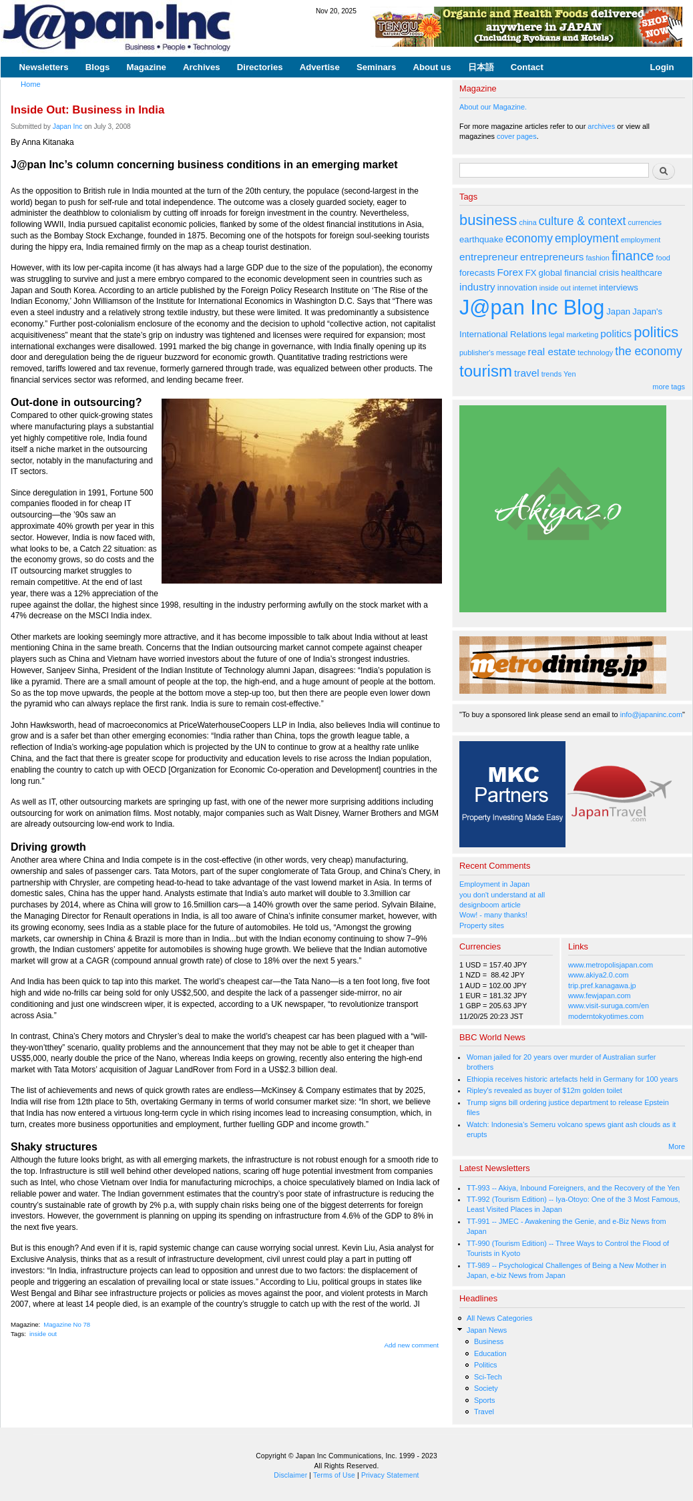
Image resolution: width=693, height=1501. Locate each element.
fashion (598, 258)
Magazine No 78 (66, 1324)
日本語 (481, 67)
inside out (43, 1333)
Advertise (320, 67)
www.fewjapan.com (599, 996)
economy (529, 238)
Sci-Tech (488, 1377)
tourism (485, 371)
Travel (484, 1412)
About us (432, 67)
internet (585, 288)
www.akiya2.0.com (598, 975)
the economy (648, 351)
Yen (569, 374)
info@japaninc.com (651, 714)
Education (490, 1353)
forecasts (477, 273)
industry (477, 286)
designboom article (490, 905)
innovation (517, 287)
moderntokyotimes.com (606, 1016)
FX (531, 273)
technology (595, 353)
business (488, 220)
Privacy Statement (390, 1475)
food (663, 258)
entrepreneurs (552, 256)
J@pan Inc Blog (531, 307)
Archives (201, 67)
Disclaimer (290, 1475)
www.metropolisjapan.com (610, 965)
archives (601, 126)
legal (556, 335)
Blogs (97, 67)
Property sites (481, 925)
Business (488, 1341)
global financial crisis (579, 273)
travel (526, 373)
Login (662, 67)
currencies (645, 222)
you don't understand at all (502, 895)
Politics (485, 1365)
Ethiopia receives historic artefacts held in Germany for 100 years (572, 1079)
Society (486, 1388)
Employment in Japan (494, 884)
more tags (668, 387)
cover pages (517, 136)
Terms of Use (334, 1475)
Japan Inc (68, 126)
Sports (484, 1400)
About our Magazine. (493, 107)
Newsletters (44, 67)
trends (551, 374)
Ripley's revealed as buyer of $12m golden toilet (544, 1090)
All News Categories (500, 1318)
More (676, 1146)
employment (587, 238)
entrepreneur (488, 256)
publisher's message (492, 353)
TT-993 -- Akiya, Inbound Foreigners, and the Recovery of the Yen (573, 1188)
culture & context (582, 221)
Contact (527, 67)
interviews (618, 287)
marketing (582, 335)
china (528, 222)
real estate (552, 351)
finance (633, 255)
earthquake (481, 239)
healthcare (641, 273)
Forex (510, 272)
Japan (618, 311)
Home (31, 84)
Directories (260, 67)
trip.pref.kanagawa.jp (602, 986)
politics (616, 333)
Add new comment (412, 1345)
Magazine (146, 67)
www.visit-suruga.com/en (608, 1006)
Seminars (376, 67)
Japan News (487, 1330)
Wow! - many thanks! (493, 915)
